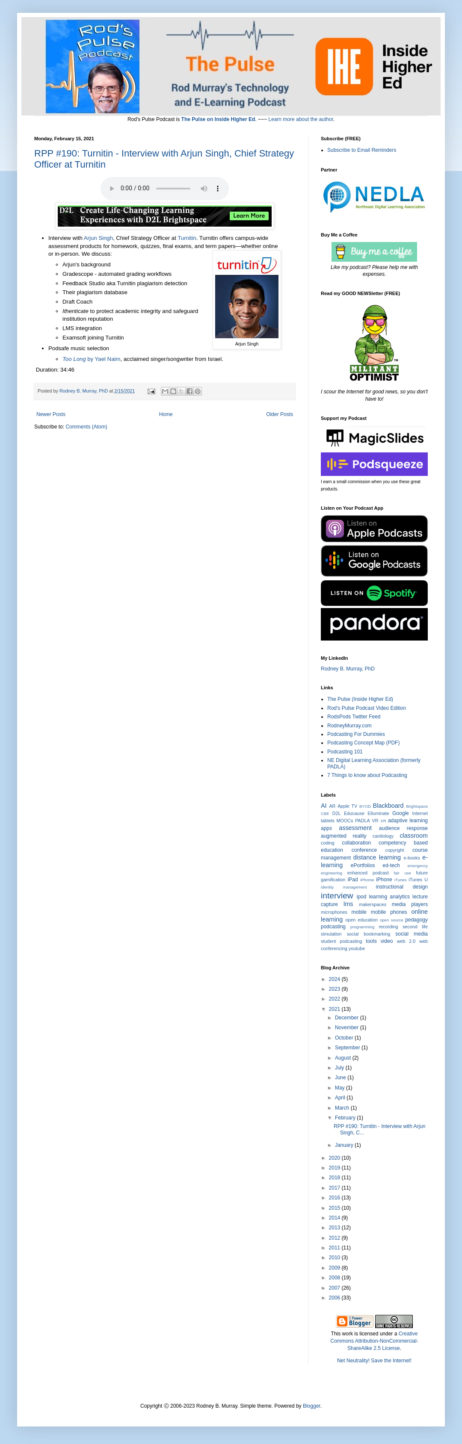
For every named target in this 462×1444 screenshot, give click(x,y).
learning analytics (389, 897)
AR (332, 806)
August (343, 1058)
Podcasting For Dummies (356, 734)
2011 (335, 1248)
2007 (335, 1288)
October (345, 1038)
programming (362, 926)
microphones (334, 912)
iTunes (400, 879)
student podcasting (341, 941)
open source (391, 920)
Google (400, 813)
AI (324, 805)
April (340, 1098)
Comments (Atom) (86, 427)
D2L (336, 813)
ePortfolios (363, 865)
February (346, 1118)
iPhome (367, 879)
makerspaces (372, 904)
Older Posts (279, 414)
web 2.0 (406, 941)
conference (364, 850)
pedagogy (416, 920)
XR (383, 820)
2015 (335, 1208)
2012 (335, 1238)
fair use (402, 873)
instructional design (402, 887)
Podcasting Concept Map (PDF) (363, 743)
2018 (335, 1178)
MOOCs (345, 820)
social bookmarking (368, 933)
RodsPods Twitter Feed (354, 717)
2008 (335, 1278)
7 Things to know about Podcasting (367, 775)
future (422, 872)
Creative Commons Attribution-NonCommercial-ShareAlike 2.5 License (374, 1341)
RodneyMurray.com (349, 726)
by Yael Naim (91, 359)
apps (326, 828)
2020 (335, 1158)
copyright (394, 850)
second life (415, 926)
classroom (414, 835)
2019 (335, 1168)
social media (411, 934)
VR (375, 820)
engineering (331, 873)
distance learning (377, 857)
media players (410, 904)
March (343, 1108)
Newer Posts (50, 414)
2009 (335, 1268)
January (345, 1145)
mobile (359, 912)
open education (361, 919)
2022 (335, 999)
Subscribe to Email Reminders (361, 150)
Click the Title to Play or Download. (165, 188)
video (387, 941)
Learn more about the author (300, 119)
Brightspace (417, 806)
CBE (325, 813)
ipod (362, 897)
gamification (333, 879)
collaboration (356, 843)
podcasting (333, 927)
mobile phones (389, 912)
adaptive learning (408, 821)
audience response (403, 828)
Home (166, 414)
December (347, 1018)
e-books (411, 857)
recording (388, 926)
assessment (355, 827)
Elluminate (378, 813)
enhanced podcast (368, 872)
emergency (418, 865)
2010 (335, 1258)
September (348, 1048)
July (340, 1068)
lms (348, 904)
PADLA (362, 820)
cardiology (383, 836)
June (341, 1078)
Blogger (311, 1406)
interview (337, 895)
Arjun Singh (98, 238)
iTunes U (418, 879)
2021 (335, 1009)
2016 (335, 1198)
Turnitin (187, 238)
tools (371, 941)
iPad (353, 880)
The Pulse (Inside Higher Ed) (360, 699)
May (340, 1088)
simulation (331, 933)
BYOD (365, 806)
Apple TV (347, 806)
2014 (335, 1218)
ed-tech (391, 865)
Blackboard (388, 805)
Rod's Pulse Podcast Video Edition (366, 708)
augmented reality (344, 836)
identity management (344, 887)
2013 (335, 1228)
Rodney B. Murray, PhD (348, 669)
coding (328, 842)
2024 (335, 979)
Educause (354, 813)
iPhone (384, 880)
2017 (335, 1188)
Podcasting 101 (345, 752)
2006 (335, 1298)
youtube (357, 948)
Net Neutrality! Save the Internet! (374, 1361)
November (347, 1028)
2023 (335, 989)
